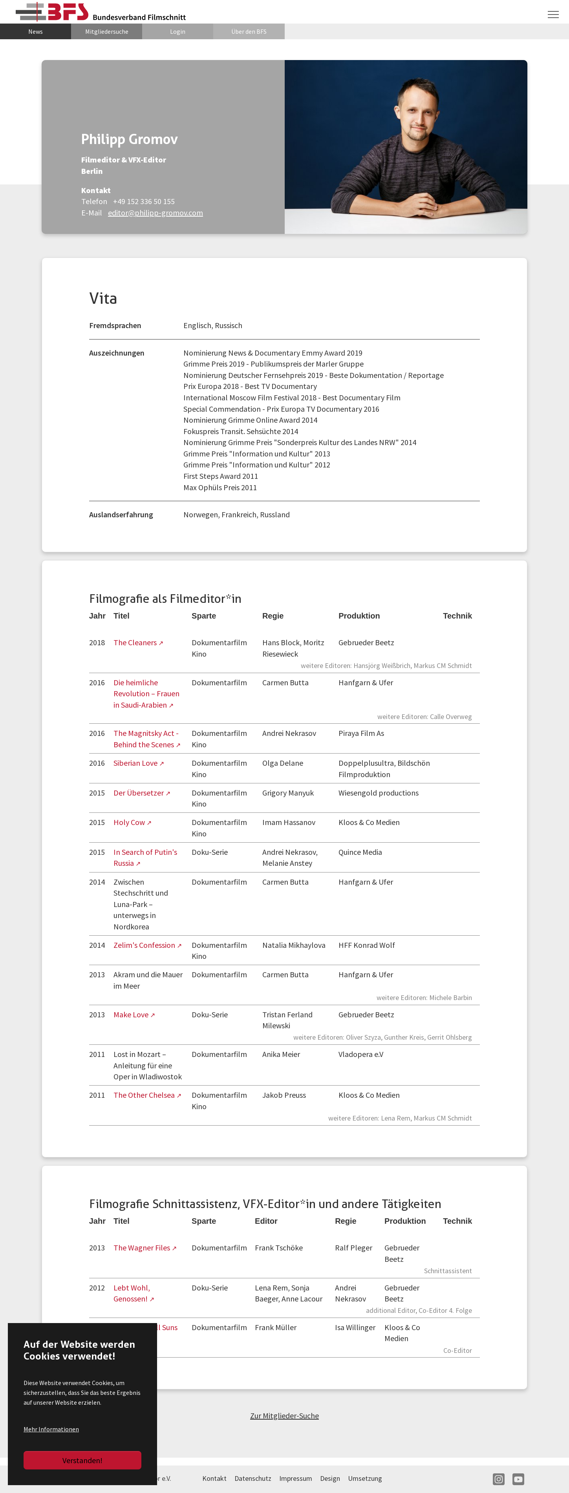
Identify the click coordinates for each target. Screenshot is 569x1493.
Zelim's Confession (145, 945)
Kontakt (214, 1478)
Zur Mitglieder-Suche (284, 1415)
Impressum (295, 1478)
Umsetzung (365, 1478)
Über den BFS (249, 31)
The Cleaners (135, 642)
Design (330, 1478)
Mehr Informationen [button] (51, 1429)
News (35, 31)
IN (499, 1479)
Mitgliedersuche (106, 31)
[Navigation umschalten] (553, 14)
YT (518, 1479)
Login (177, 31)
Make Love (131, 1014)
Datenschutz (252, 1478)
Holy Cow (129, 822)
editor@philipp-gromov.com (155, 212)
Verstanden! (82, 1460)
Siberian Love (136, 763)
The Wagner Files (142, 1247)
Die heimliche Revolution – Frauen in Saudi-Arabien (146, 693)
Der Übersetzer (139, 793)
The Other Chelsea (144, 1095)
